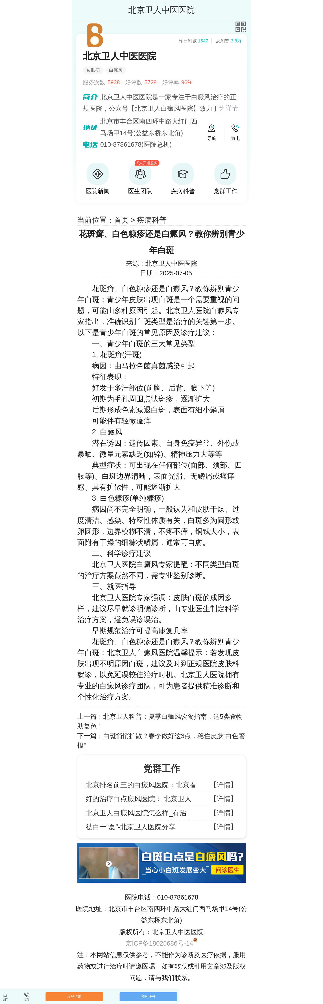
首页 (121, 220)
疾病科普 (152, 220)
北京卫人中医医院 (171, 263)
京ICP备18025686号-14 (159, 943)
